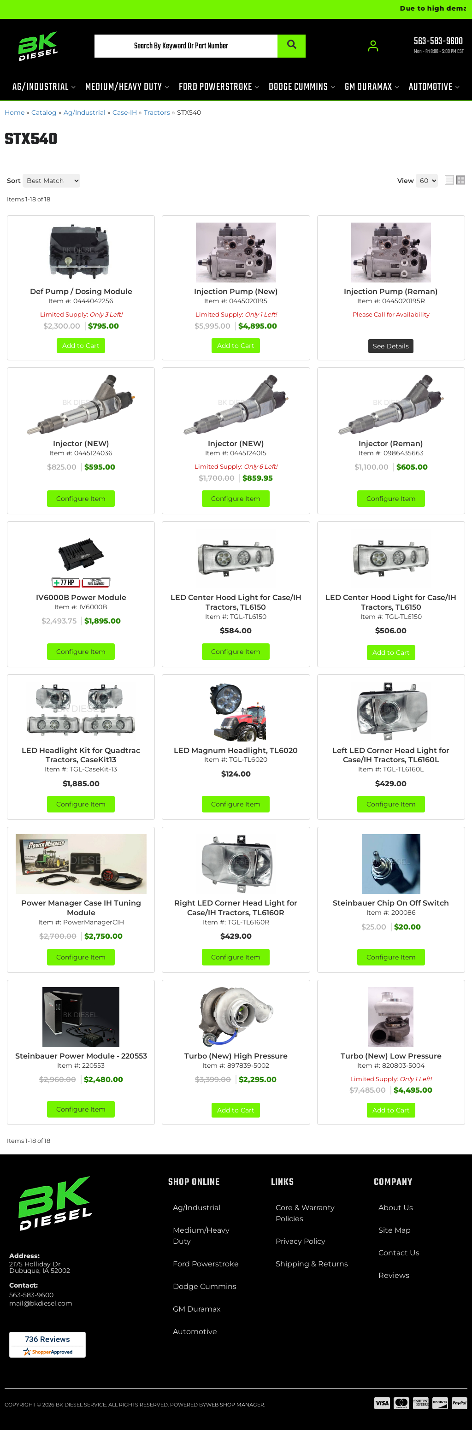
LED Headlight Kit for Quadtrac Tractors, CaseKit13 (81, 755)
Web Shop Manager (235, 1404)
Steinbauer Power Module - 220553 (81, 1056)
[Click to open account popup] (373, 46)
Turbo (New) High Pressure (236, 1056)
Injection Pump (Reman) (391, 291)
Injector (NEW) (81, 443)
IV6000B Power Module (81, 597)
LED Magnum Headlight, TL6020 (236, 750)
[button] (200, 46)
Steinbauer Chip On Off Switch (391, 903)
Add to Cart (81, 345)
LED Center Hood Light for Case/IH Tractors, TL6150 (236, 602)
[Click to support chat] (430, 46)
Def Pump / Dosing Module (81, 291)
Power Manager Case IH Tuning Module (81, 908)
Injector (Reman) (391, 443)
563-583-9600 (31, 1295)
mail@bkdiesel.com (40, 1303)
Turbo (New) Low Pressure (391, 1056)
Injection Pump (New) (236, 291)
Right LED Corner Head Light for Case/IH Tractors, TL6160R (235, 908)
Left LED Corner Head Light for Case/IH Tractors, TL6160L (390, 755)
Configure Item (81, 498)
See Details (391, 346)
